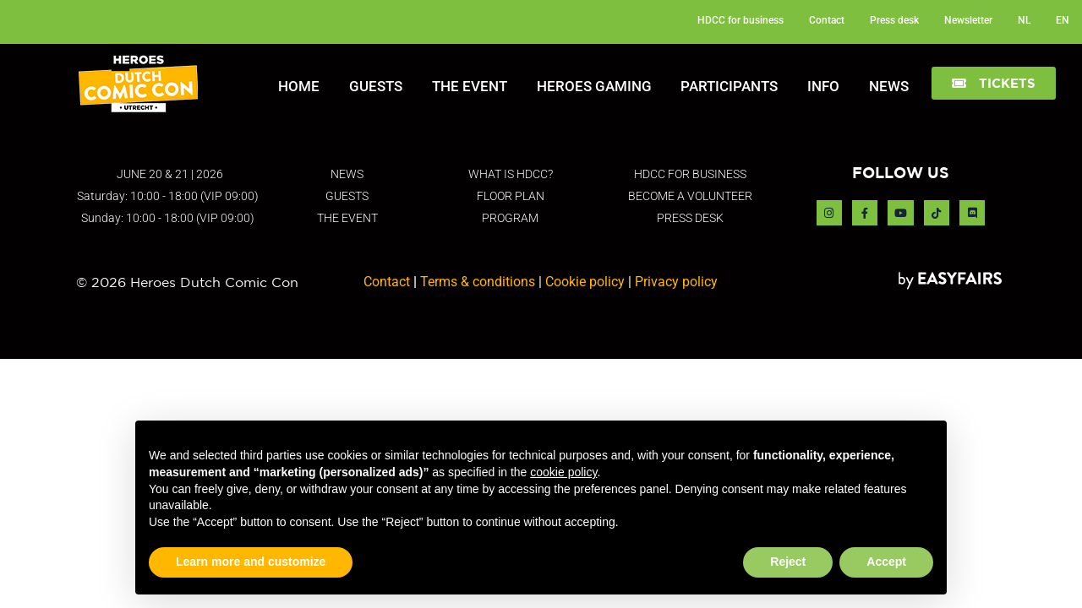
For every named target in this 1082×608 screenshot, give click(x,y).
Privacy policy (676, 282)
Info (823, 86)
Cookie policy (585, 282)
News (889, 86)
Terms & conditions (477, 282)
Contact (386, 282)
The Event (469, 86)
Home (299, 86)
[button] (994, 83)
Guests (375, 86)
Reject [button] (788, 561)
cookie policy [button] (563, 472)
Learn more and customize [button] (250, 561)
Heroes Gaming (594, 86)
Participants (729, 86)
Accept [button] (886, 561)
